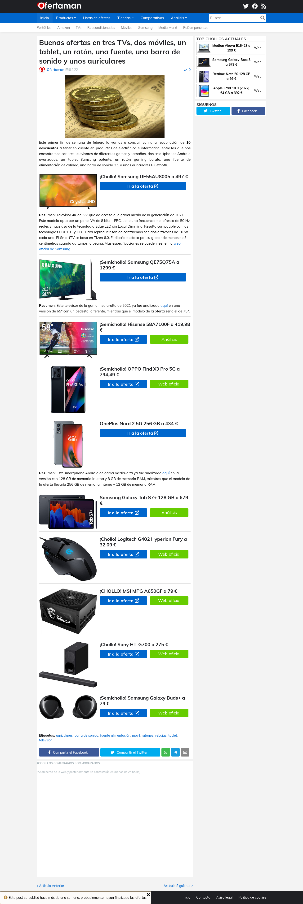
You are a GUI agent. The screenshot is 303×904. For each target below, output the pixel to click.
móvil (136, 735)
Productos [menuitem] (64, 18)
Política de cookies (252, 897)
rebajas (160, 735)
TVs (78, 28)
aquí (164, 305)
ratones (147, 735)
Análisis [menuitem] (177, 18)
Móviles (126, 28)
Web (257, 48)
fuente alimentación (115, 735)
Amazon (63, 28)
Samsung (145, 28)
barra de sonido (86, 735)
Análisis (169, 339)
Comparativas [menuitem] (152, 18)
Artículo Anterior (51, 885)
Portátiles (44, 28)
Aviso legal (224, 897)
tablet (172, 735)
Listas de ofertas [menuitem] (96, 18)
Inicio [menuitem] (44, 18)
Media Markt (167, 28)
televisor (45, 740)
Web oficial (169, 384)
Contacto (203, 897)
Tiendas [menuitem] (123, 18)
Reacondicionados (101, 28)
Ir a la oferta (140, 186)
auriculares (64, 735)
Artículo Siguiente (177, 885)
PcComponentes (195, 28)
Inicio (186, 897)
